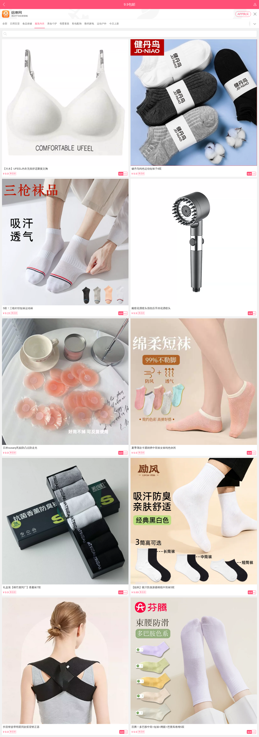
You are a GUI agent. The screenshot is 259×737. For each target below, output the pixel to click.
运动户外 (101, 23)
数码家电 (89, 23)
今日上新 (114, 23)
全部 (4, 23)
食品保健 (27, 23)
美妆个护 (52, 23)
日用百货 (15, 23)
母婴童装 (64, 23)
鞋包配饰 (77, 23)
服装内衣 (39, 23)
